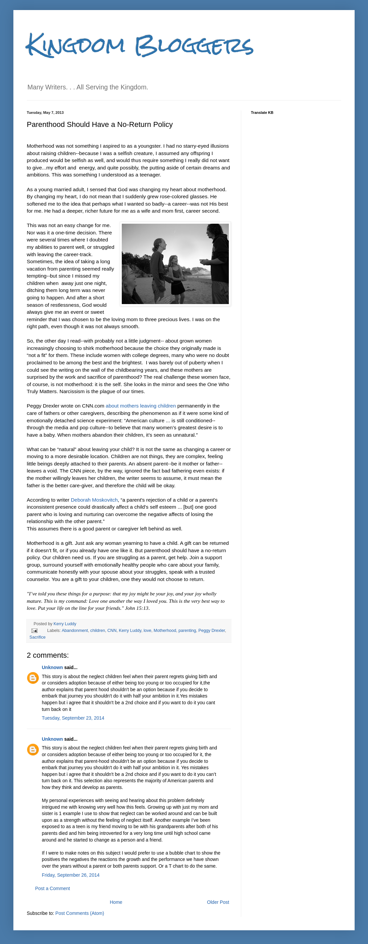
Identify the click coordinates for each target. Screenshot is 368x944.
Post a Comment (52, 888)
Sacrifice (37, 637)
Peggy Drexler (211, 630)
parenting (187, 630)
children (97, 630)
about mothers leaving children (141, 406)
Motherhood (165, 630)
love (147, 630)
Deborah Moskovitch (94, 500)
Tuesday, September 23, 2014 (73, 718)
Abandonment (75, 630)
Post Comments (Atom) (80, 913)
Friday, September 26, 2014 (71, 875)
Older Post (218, 902)
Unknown (52, 667)
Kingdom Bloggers (140, 44)
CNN (111, 630)
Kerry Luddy (65, 624)
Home (116, 902)
